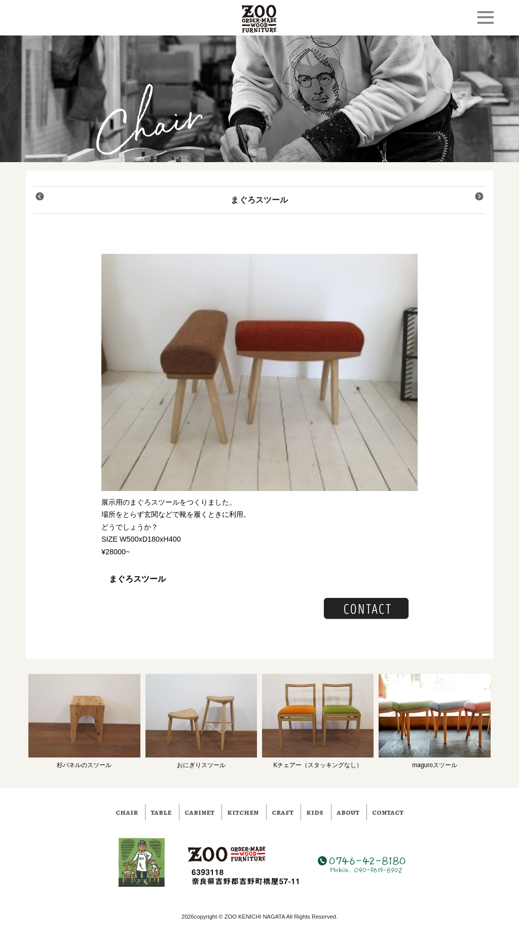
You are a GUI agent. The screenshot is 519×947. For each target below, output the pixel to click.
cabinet (199, 812)
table (161, 812)
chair (127, 812)
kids (314, 812)
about (348, 812)
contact (387, 812)
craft (282, 812)
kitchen (242, 812)
